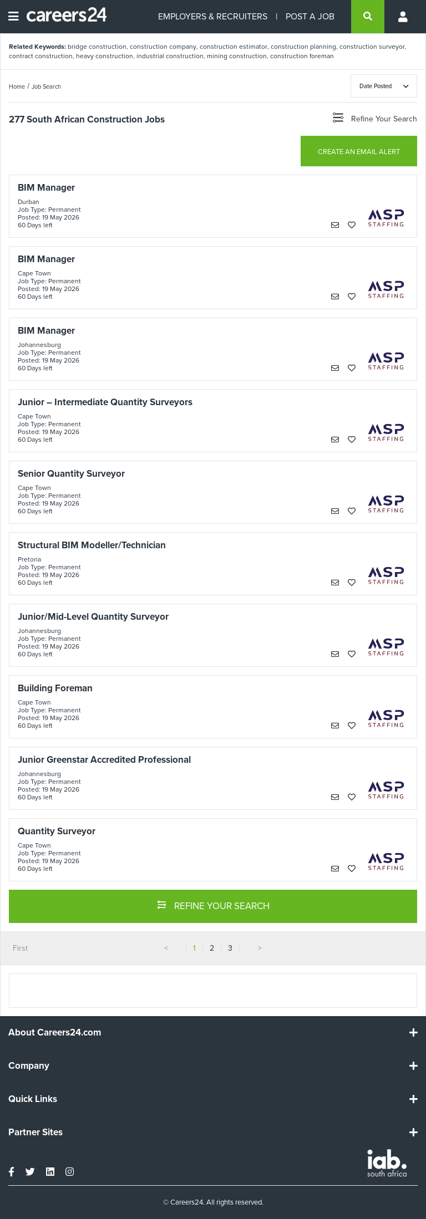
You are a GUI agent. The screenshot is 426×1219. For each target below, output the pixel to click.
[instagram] (69, 1172)
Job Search (46, 86)
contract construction (41, 56)
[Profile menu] (404, 16)
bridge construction (97, 47)
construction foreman (302, 56)
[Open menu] (13, 16)
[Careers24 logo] (62, 16)
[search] (367, 16)
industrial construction (170, 56)
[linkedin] (50, 1172)
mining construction (237, 56)
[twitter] (30, 1172)
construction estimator (233, 47)
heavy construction (104, 56)
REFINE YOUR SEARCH (213, 905)
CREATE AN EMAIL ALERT (359, 151)
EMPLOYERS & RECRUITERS (212, 16)
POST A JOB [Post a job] (310, 16)
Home (17, 86)
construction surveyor (372, 47)
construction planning (303, 47)
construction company (163, 47)
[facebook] (11, 1172)
